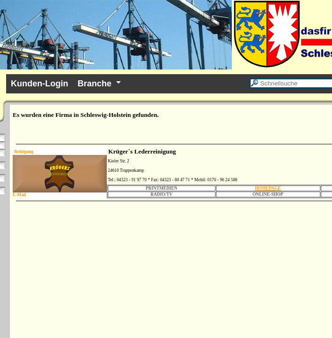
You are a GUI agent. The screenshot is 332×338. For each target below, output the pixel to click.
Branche (94, 83)
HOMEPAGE (268, 188)
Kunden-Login (39, 83)
